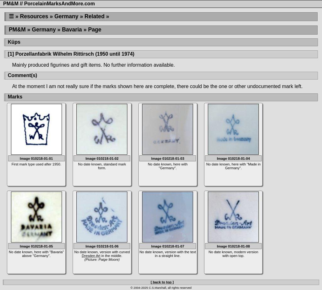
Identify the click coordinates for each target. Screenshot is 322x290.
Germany (66, 16)
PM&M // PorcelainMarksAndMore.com (49, 3)
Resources (34, 16)
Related (95, 16)
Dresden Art (91, 256)
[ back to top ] (162, 282)
